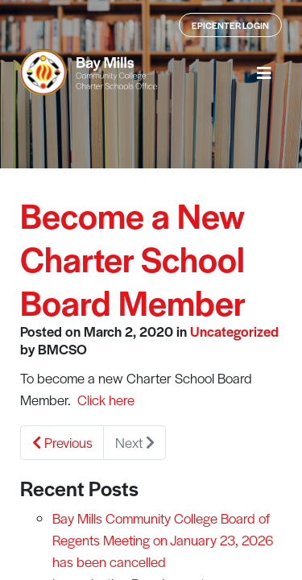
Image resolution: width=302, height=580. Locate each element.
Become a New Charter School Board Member (133, 257)
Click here (105, 399)
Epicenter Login (230, 25)
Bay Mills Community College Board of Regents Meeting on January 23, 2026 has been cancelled (162, 539)
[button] (264, 72)
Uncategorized (234, 331)
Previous (62, 442)
